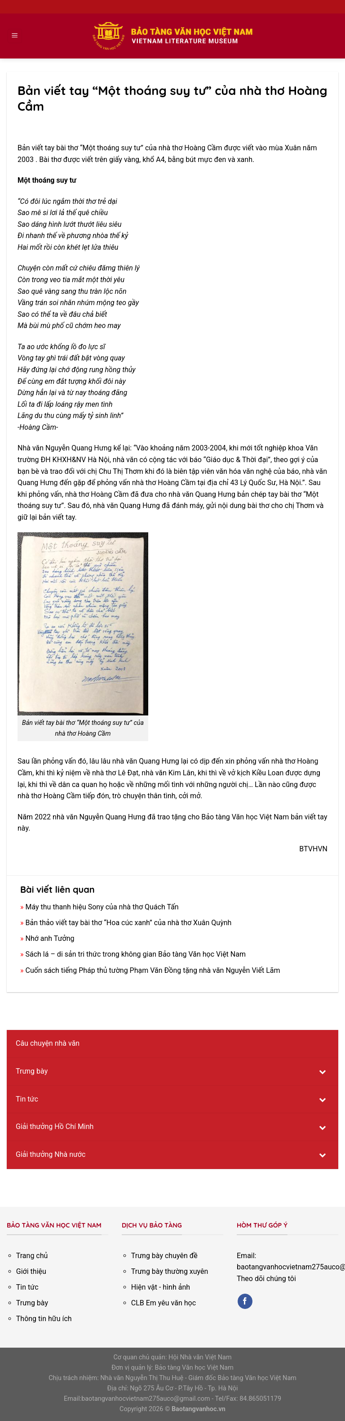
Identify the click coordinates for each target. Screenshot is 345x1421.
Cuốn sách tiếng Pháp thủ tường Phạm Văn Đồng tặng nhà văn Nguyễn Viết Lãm (152, 970)
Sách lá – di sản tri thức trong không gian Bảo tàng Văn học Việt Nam (135, 954)
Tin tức (27, 1287)
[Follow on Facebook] (245, 1301)
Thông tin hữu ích (44, 1318)
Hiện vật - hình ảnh (160, 1287)
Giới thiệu (31, 1271)
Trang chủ (32, 1255)
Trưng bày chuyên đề (164, 1255)
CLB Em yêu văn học (163, 1303)
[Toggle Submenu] (322, 1071)
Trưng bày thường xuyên (169, 1271)
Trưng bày (32, 1303)
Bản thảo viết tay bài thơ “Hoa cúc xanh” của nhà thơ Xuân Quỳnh (128, 922)
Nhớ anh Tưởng (49, 938)
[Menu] (15, 36)
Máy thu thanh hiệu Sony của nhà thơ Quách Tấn (101, 907)
